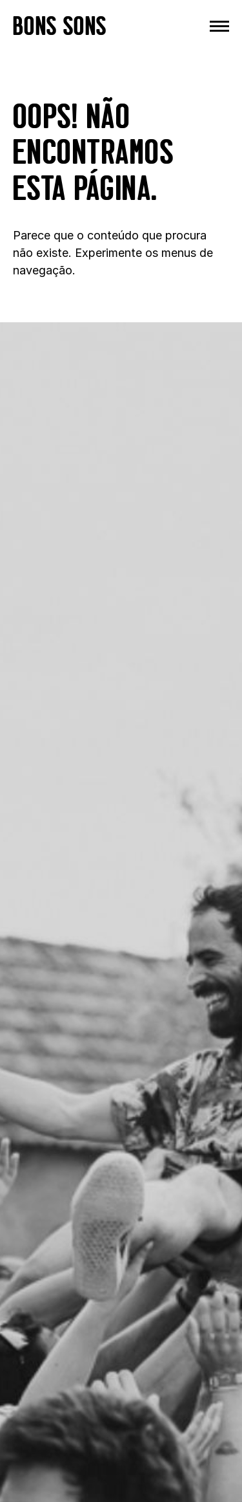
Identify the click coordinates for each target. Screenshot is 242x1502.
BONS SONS (59, 25)
